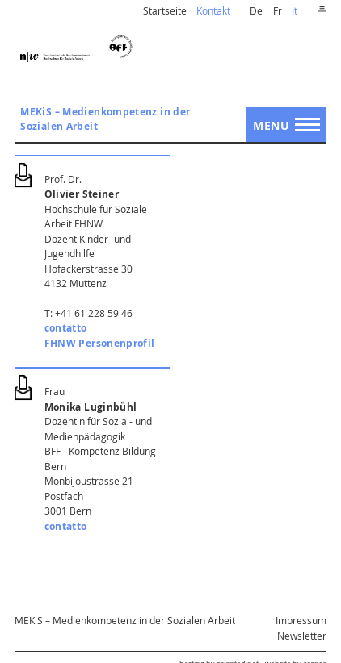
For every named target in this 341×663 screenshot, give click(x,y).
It (294, 11)
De (256, 11)
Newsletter (301, 636)
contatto (65, 328)
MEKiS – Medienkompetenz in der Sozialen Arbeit (105, 119)
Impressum (301, 621)
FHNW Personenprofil (99, 343)
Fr (277, 11)
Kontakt (213, 11)
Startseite (165, 11)
